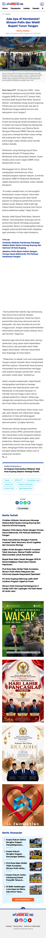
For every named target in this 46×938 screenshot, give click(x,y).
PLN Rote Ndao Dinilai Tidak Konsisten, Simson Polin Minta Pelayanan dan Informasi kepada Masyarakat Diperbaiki (16, 866)
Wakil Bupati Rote (25, 488)
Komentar (23, 508)
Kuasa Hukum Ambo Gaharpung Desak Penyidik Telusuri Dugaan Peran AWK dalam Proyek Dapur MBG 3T (16, 877)
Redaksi (9, 926)
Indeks (26, 8)
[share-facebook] (17, 502)
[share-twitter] (21, 502)
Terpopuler (15, 8)
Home (5, 8)
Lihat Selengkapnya (23, 899)
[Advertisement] (23, 283)
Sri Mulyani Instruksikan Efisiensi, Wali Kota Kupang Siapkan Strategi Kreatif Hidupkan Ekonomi (22, 470)
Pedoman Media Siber (32, 926)
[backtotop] (23, 909)
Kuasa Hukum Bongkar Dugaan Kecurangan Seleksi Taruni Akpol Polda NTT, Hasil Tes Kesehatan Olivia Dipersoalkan (15, 854)
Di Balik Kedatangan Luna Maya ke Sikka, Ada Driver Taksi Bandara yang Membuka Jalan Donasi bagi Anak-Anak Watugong (15, 889)
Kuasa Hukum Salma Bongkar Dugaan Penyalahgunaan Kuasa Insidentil (16, 842)
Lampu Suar (8, 484)
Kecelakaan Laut (33, 480)
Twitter (26, 921)
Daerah (36, 8)
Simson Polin (9, 488)
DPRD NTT (18, 480)
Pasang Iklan (18, 926)
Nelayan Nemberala (25, 484)
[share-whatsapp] (25, 502)
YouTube (31, 921)
